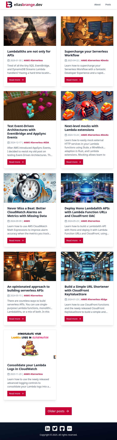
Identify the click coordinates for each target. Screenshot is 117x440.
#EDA (46, 142)
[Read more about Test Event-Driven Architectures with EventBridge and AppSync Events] (16, 162)
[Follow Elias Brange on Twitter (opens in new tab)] (54, 428)
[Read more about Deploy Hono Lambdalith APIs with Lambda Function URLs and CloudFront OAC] (74, 240)
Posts (108, 4)
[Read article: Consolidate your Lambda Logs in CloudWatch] (29, 368)
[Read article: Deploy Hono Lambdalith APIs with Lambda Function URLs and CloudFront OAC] (87, 213)
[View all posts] (58, 411)
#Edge (104, 299)
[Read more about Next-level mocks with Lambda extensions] (74, 162)
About (97, 4)
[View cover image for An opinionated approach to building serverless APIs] (30, 266)
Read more (16, 79)
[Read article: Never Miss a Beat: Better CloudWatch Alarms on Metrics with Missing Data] (29, 213)
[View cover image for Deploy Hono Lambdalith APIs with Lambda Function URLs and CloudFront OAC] (87, 188)
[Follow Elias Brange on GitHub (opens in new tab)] (62, 428)
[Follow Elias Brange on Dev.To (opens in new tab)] (69, 428)
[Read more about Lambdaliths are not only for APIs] (16, 79)
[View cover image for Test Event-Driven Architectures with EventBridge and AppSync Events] (30, 106)
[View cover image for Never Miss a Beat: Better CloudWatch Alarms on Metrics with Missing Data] (30, 188)
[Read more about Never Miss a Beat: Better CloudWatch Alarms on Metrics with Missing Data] (16, 240)
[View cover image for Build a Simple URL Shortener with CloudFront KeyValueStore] (87, 266)
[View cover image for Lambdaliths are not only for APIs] (30, 31)
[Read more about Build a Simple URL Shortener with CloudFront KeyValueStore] (74, 318)
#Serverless (36, 60)
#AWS (27, 60)
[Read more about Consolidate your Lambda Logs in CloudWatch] (16, 393)
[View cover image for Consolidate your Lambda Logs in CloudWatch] (30, 345)
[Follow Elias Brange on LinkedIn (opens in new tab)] (47, 428)
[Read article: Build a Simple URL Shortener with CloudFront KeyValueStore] (87, 291)
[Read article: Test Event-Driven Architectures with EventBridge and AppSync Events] (29, 132)
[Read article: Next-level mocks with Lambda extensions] (87, 128)
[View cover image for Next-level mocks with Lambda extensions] (87, 106)
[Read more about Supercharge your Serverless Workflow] (74, 79)
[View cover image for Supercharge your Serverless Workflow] (87, 31)
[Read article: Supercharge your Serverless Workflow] (87, 54)
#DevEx (104, 60)
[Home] (24, 5)
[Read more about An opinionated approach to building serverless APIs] (16, 318)
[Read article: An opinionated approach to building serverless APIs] (29, 289)
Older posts (58, 411)
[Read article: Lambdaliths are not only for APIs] (29, 54)
